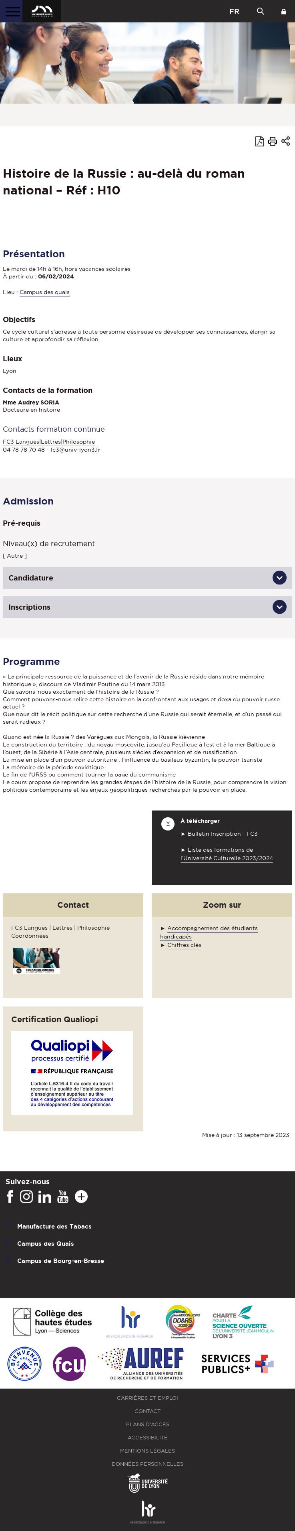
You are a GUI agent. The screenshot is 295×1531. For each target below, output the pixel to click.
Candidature (30, 578)
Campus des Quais (45, 1243)
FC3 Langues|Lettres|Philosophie (49, 441)
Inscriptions (29, 607)
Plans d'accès (147, 1424)
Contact (147, 1411)
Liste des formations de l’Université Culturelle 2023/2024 (227, 854)
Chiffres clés (184, 945)
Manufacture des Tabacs (54, 1226)
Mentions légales (147, 1450)
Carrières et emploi (147, 1398)
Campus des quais (45, 292)
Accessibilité (148, 1437)
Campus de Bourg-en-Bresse (60, 1260)
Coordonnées (29, 936)
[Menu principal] (11, 11)
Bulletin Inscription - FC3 (223, 834)
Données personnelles (147, 1464)
